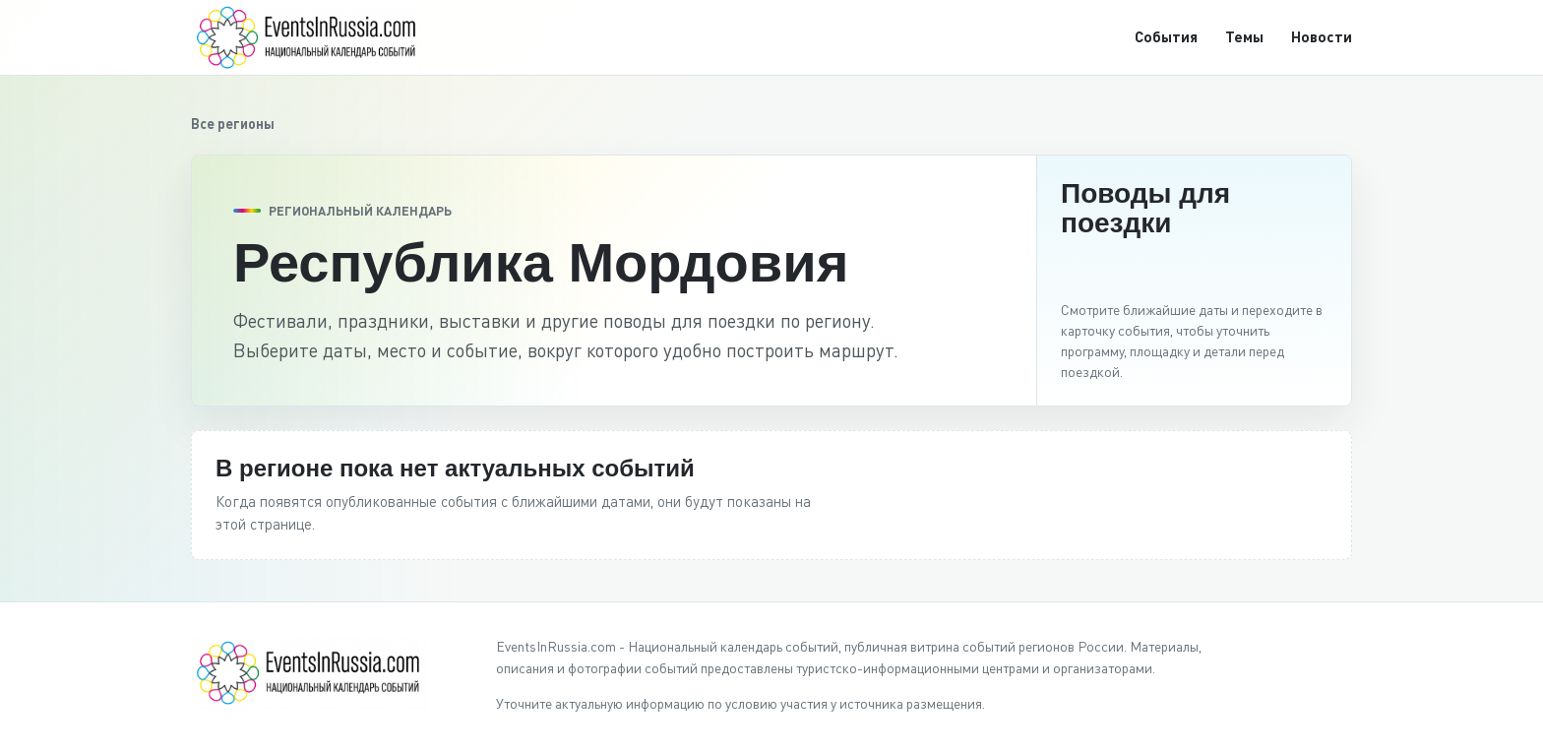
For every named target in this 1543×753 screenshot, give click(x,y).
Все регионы (233, 123)
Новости (1321, 36)
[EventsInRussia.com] (319, 37)
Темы (1244, 36)
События (1166, 36)
